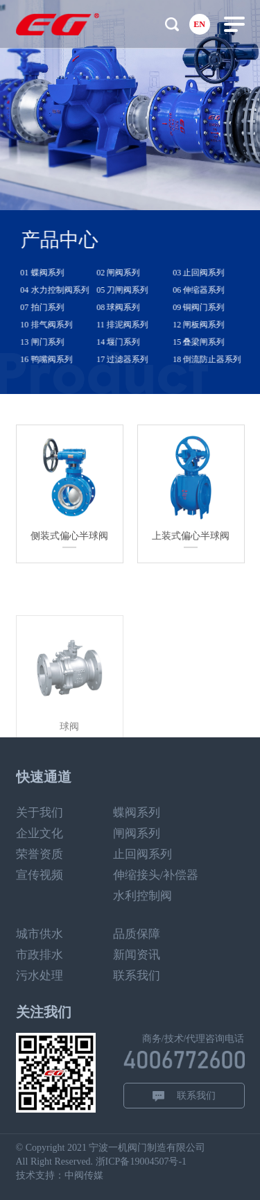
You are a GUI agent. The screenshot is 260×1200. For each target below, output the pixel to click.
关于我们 (39, 812)
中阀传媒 (83, 1175)
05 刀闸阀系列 (130, 290)
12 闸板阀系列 (206, 324)
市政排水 (39, 954)
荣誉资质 (39, 854)
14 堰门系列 (126, 342)
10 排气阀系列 (54, 324)
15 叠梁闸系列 (206, 342)
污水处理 (39, 975)
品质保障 (136, 934)
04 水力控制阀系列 (62, 290)
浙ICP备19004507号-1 (141, 1161)
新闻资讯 (136, 954)
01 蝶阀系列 (49, 272)
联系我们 (136, 975)
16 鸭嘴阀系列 (54, 359)
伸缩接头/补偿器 (156, 875)
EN (199, 24)
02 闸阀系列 (126, 272)
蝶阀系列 (136, 812)
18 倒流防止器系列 (214, 359)
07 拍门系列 (49, 307)
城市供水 (39, 934)
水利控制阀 (142, 895)
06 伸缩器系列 (206, 290)
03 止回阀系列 (206, 272)
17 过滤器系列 (130, 359)
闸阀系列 (136, 833)
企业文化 (39, 833)
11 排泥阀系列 (130, 324)
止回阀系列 (142, 854)
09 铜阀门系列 (206, 307)
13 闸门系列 (49, 342)
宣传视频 (39, 875)
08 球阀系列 (126, 307)
